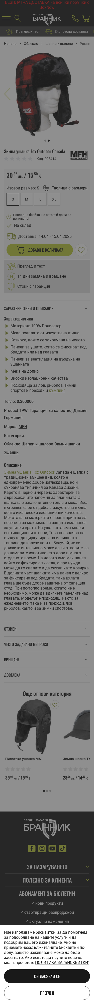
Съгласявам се (47, 976)
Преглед (47, 993)
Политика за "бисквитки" (62, 962)
